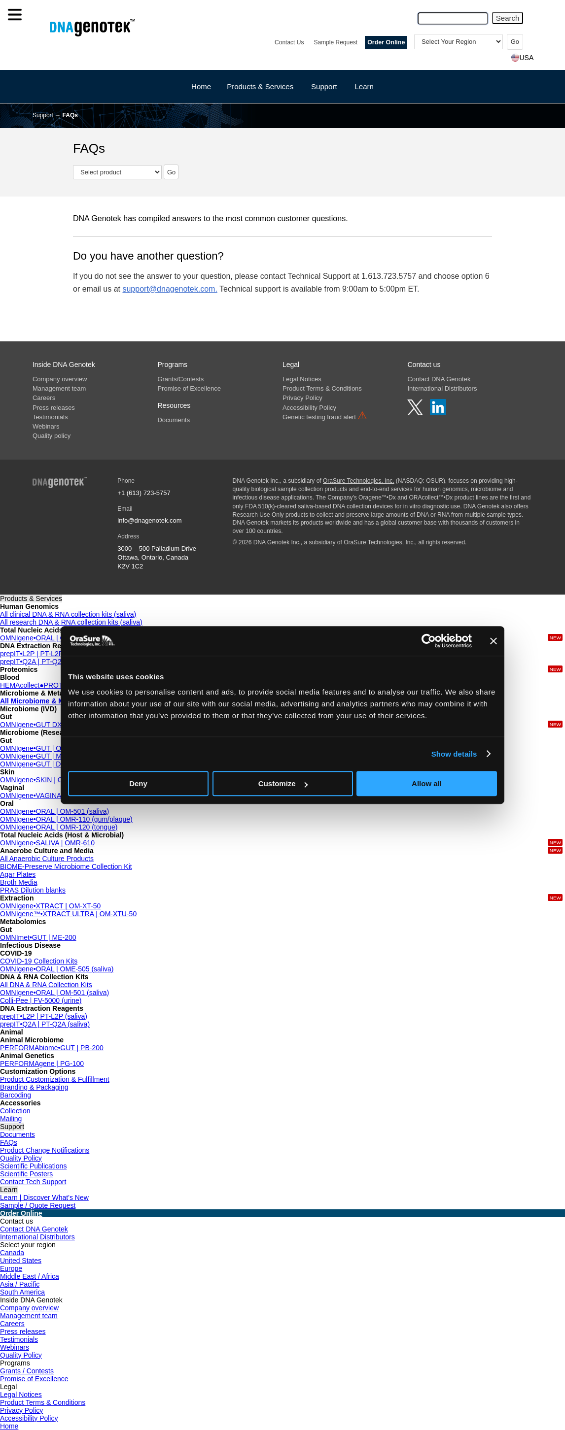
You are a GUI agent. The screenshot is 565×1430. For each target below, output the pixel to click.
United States (20, 1260)
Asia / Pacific (19, 1284)
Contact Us (289, 42)
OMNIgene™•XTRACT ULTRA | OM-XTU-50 (68, 914)
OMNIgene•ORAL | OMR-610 (45, 638)
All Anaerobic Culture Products (47, 859)
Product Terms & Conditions (322, 388)
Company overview (60, 379)
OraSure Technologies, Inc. (358, 480)
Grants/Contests (180, 379)
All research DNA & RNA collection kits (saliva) (71, 622)
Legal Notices (301, 379)
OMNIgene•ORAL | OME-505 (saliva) (57, 969)
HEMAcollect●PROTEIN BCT (45, 685)
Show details (454, 754)
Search (508, 18)
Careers (44, 397)
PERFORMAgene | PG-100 (42, 1063)
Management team (59, 388)
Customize (283, 783)
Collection (15, 1111)
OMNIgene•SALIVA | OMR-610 (47, 843)
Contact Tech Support (33, 1182)
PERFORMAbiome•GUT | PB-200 (52, 1048)
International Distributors (442, 388)
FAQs (8, 1142)
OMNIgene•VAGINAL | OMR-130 (50, 795)
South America (22, 1292)
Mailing (11, 1119)
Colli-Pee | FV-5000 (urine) (40, 1000)
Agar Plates (17, 874)
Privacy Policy (302, 397)
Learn (364, 86)
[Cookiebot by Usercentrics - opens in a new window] (429, 640)
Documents (173, 420)
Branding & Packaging (34, 1087)
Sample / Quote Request (37, 1205)
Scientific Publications (33, 1166)
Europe (11, 1268)
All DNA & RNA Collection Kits (46, 985)
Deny (138, 783)
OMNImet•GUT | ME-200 (38, 937)
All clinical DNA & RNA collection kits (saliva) (68, 614)
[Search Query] (453, 18)
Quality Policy (21, 1158)
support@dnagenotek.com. (169, 289)
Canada (12, 1253)
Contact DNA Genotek (438, 379)
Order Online (386, 42)
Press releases (54, 407)
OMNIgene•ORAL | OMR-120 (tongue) (58, 827)
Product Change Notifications (44, 1150)
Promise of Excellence (189, 388)
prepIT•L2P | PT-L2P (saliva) (43, 654)
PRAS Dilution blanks (33, 890)
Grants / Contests (27, 1371)
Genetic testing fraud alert (324, 417)
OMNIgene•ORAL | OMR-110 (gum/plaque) (66, 819)
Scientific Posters (26, 1174)
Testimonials (50, 417)
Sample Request (335, 42)
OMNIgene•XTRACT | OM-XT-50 (50, 906)
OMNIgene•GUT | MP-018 (40, 756)
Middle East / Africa (29, 1276)
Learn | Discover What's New (44, 1197)
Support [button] (324, 86)
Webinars (46, 426)
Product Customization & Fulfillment (54, 1079)
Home (201, 86)
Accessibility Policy (309, 407)
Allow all (427, 783)
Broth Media (18, 882)
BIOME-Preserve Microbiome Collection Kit (66, 866)
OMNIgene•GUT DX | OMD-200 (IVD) (57, 725)
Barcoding (15, 1095)
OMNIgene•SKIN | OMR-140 (43, 780)
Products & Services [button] (260, 86)
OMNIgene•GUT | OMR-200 (43, 748)
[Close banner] (493, 640)
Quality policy (52, 435)
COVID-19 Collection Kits (38, 961)
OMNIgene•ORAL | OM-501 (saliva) (54, 811)
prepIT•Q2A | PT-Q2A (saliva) (45, 661)
